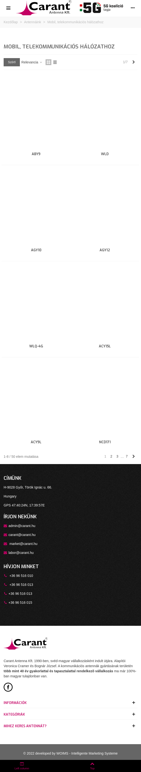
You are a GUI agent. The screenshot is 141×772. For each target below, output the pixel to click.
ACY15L (105, 346)
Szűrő (12, 62)
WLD (105, 154)
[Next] (133, 62)
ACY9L (36, 442)
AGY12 (105, 250)
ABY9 (36, 154)
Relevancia (31, 62)
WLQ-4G (36, 346)
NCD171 (105, 442)
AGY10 (36, 250)
